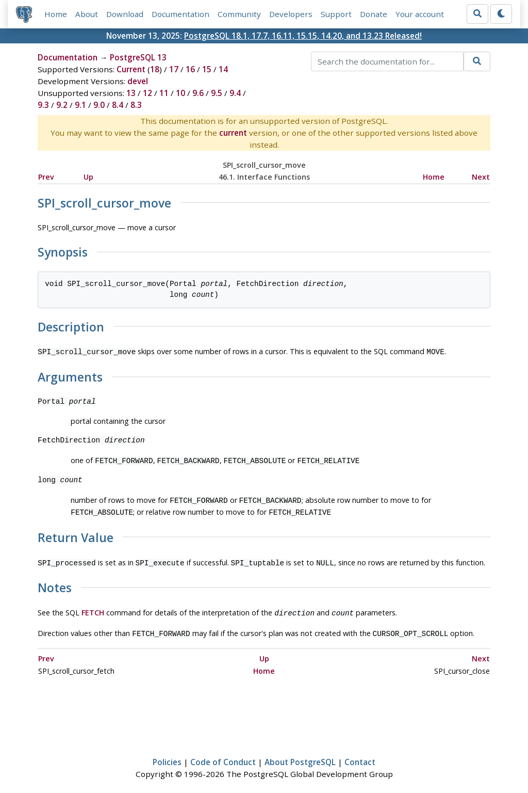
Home (55, 14)
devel (137, 81)
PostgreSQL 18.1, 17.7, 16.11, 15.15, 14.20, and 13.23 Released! (303, 35)
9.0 (99, 105)
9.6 (198, 93)
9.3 (43, 105)
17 (173, 69)
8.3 (136, 105)
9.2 (62, 105)
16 (190, 69)
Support (336, 14)
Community (239, 14)
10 (180, 93)
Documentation (180, 14)
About (86, 14)
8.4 (117, 105)
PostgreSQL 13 (138, 57)
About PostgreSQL (300, 755)
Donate (373, 14)
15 (206, 69)
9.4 (235, 93)
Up (88, 177)
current (233, 133)
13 (131, 93)
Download (124, 14)
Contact (359, 755)
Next (481, 177)
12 (147, 93)
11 (164, 93)
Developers (290, 14)
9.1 (80, 105)
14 (223, 69)
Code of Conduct (223, 755)
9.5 (216, 93)
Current (131, 69)
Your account (419, 14)
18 (154, 69)
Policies (167, 755)
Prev (46, 177)
